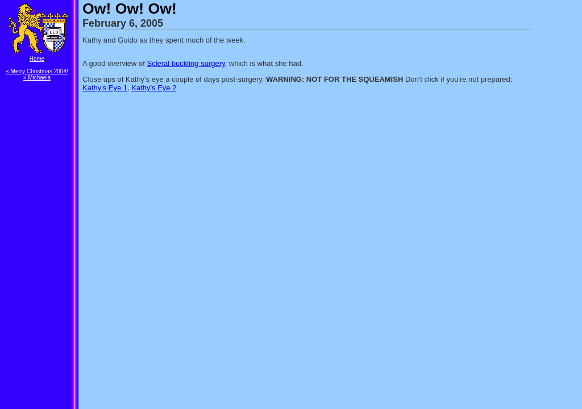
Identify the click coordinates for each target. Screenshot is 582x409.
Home (37, 59)
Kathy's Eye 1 (104, 88)
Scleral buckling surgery (186, 63)
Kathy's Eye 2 (153, 88)
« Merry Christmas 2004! (37, 71)
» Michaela (37, 77)
